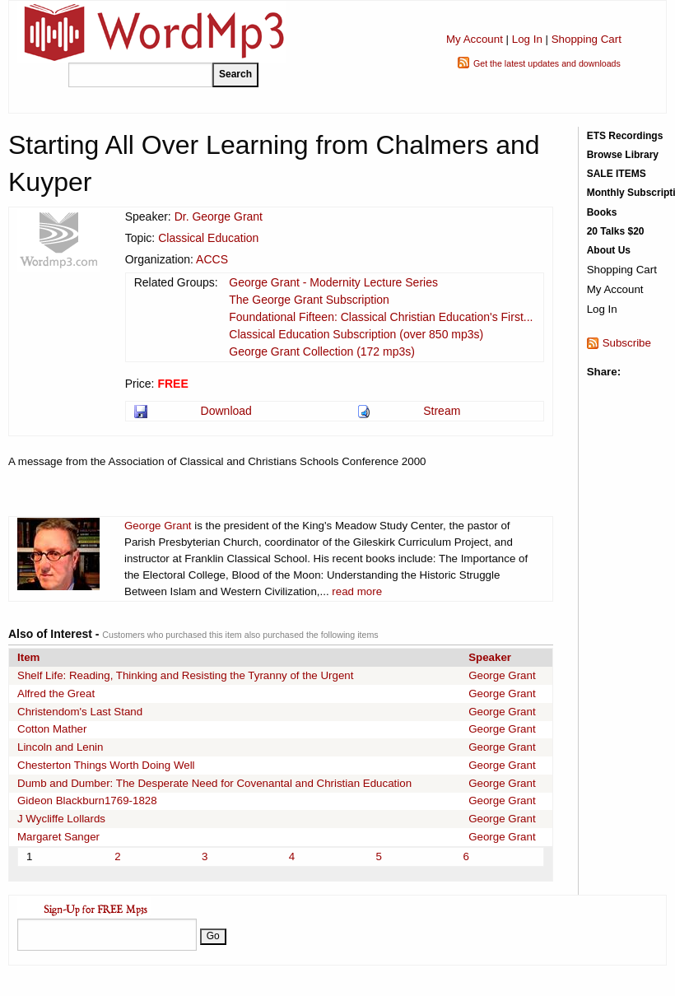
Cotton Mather (51, 729)
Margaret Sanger (58, 837)
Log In (527, 39)
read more (357, 591)
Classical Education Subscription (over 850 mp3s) (356, 334)
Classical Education (208, 237)
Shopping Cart (586, 39)
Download (226, 410)
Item (28, 657)
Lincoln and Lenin (60, 747)
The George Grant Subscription (309, 299)
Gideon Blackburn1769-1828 (87, 800)
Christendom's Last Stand (79, 711)
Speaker (489, 657)
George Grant (158, 525)
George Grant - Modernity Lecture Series (333, 282)
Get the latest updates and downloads (547, 63)
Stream (441, 410)
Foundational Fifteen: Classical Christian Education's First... (381, 316)
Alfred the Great (56, 693)
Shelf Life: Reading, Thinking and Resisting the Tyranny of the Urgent (185, 675)
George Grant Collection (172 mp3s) (322, 351)
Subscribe (627, 343)
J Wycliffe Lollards (61, 818)
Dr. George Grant (219, 216)
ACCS (212, 259)
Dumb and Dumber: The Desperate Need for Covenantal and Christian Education (214, 783)
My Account (474, 39)
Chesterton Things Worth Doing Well (106, 765)
